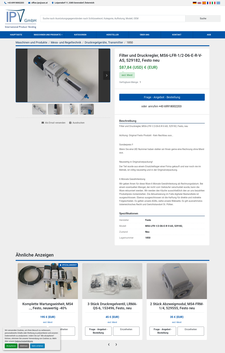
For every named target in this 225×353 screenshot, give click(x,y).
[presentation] (109, 344)
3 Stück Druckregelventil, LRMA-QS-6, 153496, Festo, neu (112, 306)
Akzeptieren (11, 346)
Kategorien (80, 35)
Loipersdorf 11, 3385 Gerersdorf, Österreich (74, 3)
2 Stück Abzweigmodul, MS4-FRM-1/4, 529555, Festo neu (177, 306)
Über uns (144, 35)
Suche (203, 18)
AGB (209, 35)
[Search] (112, 18)
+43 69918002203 (15, 3)
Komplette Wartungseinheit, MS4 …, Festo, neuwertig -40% (47, 306)
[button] (48, 34)
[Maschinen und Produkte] (31, 42)
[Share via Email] (53, 123)
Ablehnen (24, 346)
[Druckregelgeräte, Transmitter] (104, 42)
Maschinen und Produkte (47, 35)
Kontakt (176, 35)
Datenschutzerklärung (24, 341)
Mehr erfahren (37, 346)
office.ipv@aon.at (39, 3)
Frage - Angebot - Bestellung (162, 97)
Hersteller (112, 35)
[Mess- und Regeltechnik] (66, 42)
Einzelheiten (62, 329)
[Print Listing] (76, 123)
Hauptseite (16, 35)
